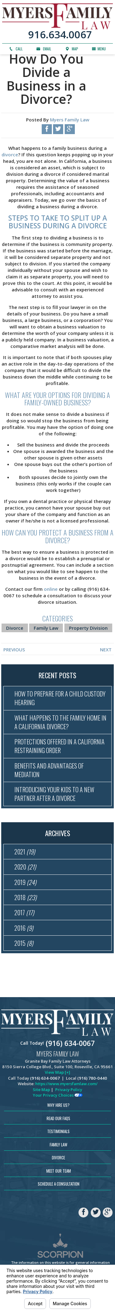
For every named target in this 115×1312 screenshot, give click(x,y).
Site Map (41, 1091)
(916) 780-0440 (92, 1079)
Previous (14, 649)
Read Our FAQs (58, 1119)
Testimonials (58, 1132)
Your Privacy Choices (57, 1096)
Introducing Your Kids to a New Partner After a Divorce (53, 794)
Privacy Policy (68, 1091)
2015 (23, 944)
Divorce (14, 628)
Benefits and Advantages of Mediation (48, 770)
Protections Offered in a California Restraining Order (58, 746)
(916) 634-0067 (70, 1044)
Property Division (88, 628)
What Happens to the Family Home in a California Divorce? (60, 722)
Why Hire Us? (58, 1106)
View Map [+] (57, 1074)
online (51, 589)
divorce (10, 154)
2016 (23, 928)
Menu (99, 48)
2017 (24, 913)
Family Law (46, 628)
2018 (25, 898)
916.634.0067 (60, 34)
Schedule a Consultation (58, 1185)
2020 (25, 867)
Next (106, 649)
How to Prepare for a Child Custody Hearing (59, 698)
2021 (25, 852)
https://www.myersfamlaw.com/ (66, 1085)
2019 (25, 882)
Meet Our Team (58, 1172)
